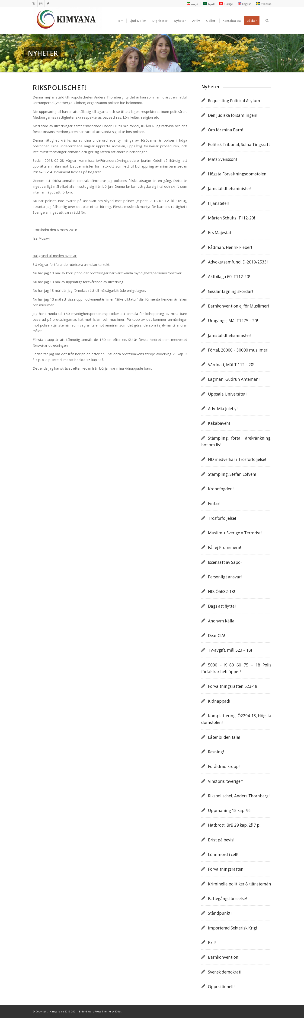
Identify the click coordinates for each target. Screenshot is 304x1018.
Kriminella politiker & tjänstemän (239, 884)
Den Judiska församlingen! (232, 115)
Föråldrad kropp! (224, 766)
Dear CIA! (216, 635)
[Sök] (267, 20)
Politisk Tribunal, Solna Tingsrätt (239, 144)
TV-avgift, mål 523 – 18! (230, 650)
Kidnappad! (219, 701)
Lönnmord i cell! (223, 854)
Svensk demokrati (224, 972)
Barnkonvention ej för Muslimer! (238, 306)
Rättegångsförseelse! (227, 898)
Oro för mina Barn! (225, 130)
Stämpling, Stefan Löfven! (232, 474)
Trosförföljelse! (222, 518)
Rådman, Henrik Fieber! (230, 247)
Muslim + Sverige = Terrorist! (235, 533)
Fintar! (214, 503)
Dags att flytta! (222, 606)
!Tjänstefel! (218, 203)
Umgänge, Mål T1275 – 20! (233, 320)
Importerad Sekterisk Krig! (232, 928)
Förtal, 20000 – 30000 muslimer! (238, 350)
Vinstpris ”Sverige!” (225, 781)
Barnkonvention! (223, 957)
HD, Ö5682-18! (221, 591)
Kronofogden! (221, 489)
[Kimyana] (67, 20)
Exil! (212, 942)
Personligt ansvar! (225, 577)
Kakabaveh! (219, 423)
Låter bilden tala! (224, 737)
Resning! (216, 752)
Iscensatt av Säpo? (225, 562)
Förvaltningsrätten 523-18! (233, 686)
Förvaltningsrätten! (226, 869)
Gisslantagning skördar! (230, 291)
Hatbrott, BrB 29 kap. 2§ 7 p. (234, 825)
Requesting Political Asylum (234, 100)
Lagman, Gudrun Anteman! (233, 379)
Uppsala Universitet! (227, 394)
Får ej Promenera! (224, 547)
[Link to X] (34, 3)
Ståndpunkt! (219, 913)
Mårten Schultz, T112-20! (231, 218)
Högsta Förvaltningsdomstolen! (237, 174)
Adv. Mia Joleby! (222, 408)
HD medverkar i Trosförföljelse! (237, 459)
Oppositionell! (221, 986)
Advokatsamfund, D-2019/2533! (238, 262)
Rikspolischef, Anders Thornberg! (238, 796)
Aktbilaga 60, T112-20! (229, 276)
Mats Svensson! (222, 159)
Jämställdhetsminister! (229, 188)
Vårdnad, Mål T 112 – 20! (231, 364)
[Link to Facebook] (48, 3)
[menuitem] (192, 3)
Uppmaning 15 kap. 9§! (229, 810)
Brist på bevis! (221, 840)
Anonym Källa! (221, 621)
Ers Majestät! (220, 232)
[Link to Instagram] (41, 3)
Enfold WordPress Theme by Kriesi (100, 1011)
